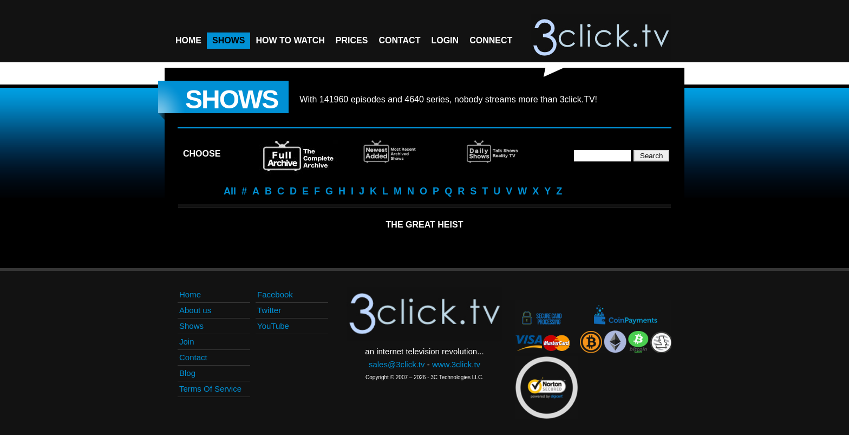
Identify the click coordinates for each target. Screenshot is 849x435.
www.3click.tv (456, 364)
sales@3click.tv (397, 364)
